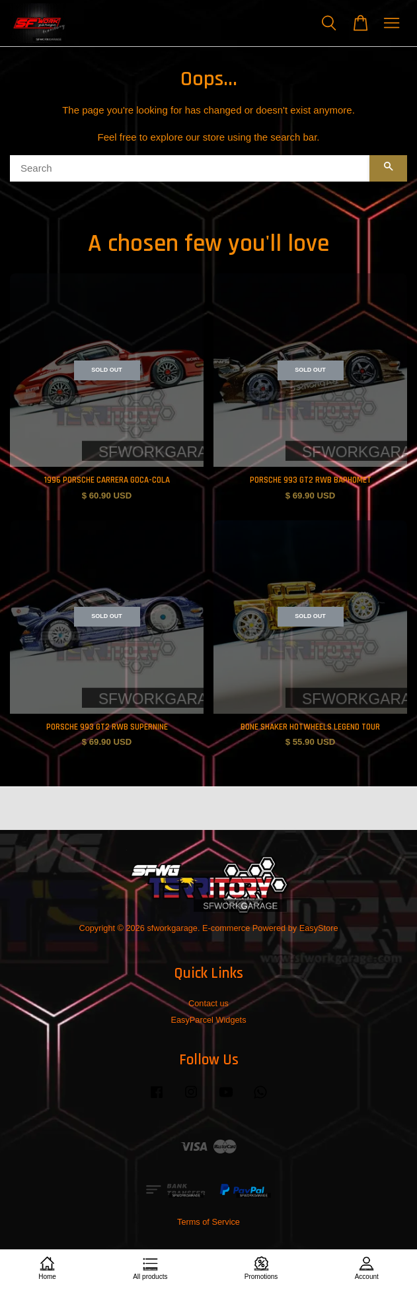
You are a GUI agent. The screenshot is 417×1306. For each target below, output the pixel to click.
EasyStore (318, 928)
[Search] (189, 168)
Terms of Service (208, 1222)
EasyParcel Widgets (208, 1020)
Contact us (208, 1003)
